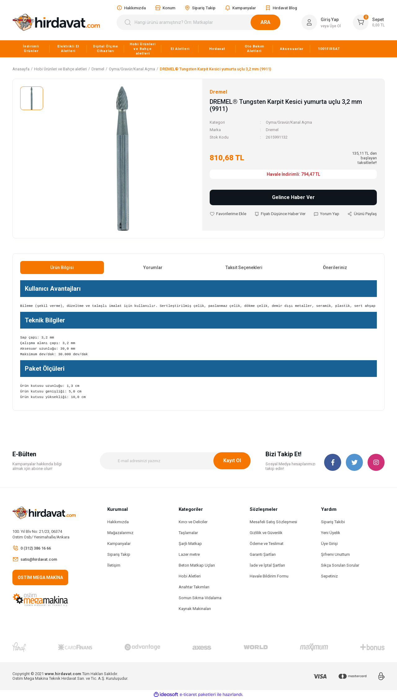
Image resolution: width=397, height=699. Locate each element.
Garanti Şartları (263, 554)
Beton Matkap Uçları (197, 565)
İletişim (113, 565)
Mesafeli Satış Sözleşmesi (273, 522)
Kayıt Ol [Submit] (232, 460)
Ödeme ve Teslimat (266, 543)
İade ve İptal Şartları (267, 565)
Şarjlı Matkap (190, 543)
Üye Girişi (329, 543)
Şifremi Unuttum (335, 554)
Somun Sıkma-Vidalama (200, 597)
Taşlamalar (188, 532)
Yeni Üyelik (330, 532)
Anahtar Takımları (194, 587)
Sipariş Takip (118, 554)
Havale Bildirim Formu (269, 576)
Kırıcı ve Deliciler (193, 522)
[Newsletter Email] (175, 460)
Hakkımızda (118, 522)
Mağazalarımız (120, 532)
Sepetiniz (329, 576)
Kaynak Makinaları (195, 608)
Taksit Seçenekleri (243, 267)
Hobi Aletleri (190, 576)
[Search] (202, 22)
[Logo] (56, 22)
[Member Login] (309, 22)
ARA (273, 22)
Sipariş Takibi (333, 522)
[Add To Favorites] (228, 213)
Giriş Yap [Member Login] (330, 19)
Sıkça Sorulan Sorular (340, 565)
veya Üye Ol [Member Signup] (331, 26)
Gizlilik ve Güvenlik (266, 532)
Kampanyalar (119, 543)
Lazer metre (189, 554)
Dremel (272, 129)
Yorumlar (153, 267)
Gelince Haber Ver (293, 197)
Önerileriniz (335, 267)
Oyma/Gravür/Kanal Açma (289, 122)
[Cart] (369, 22)
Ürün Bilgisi (62, 267)
